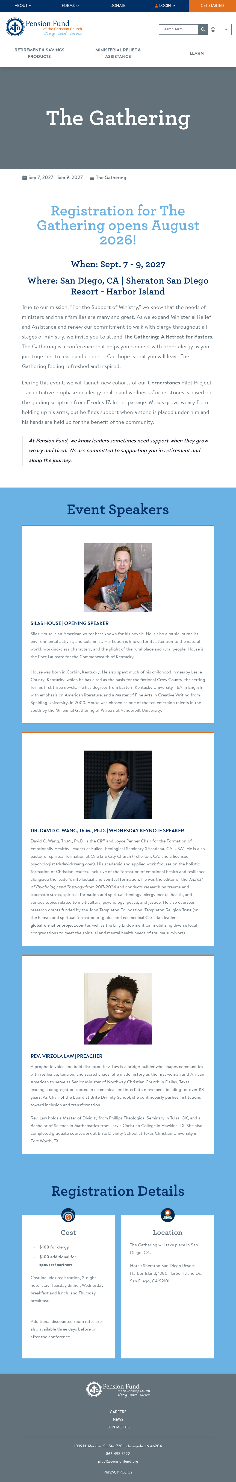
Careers (118, 1412)
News (118, 1420)
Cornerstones (164, 383)
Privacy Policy (118, 1473)
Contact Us (118, 1428)
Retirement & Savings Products (39, 53)
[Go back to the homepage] (43, 27)
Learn (197, 53)
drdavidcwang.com (75, 864)
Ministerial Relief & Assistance (118, 53)
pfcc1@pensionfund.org (118, 1462)
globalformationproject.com (57, 925)
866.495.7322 (118, 1454)
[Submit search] (203, 29)
